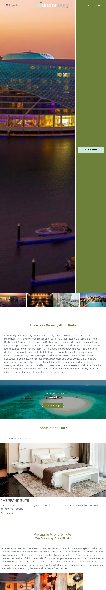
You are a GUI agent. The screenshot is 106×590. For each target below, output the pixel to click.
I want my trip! (53, 405)
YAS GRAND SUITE (15, 500)
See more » (7, 513)
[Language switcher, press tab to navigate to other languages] (15, 5)
